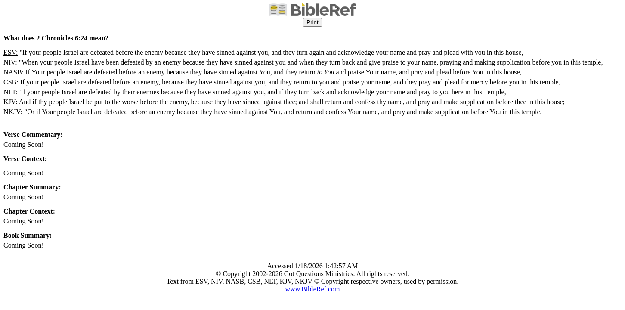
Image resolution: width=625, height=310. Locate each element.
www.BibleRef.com (312, 289)
